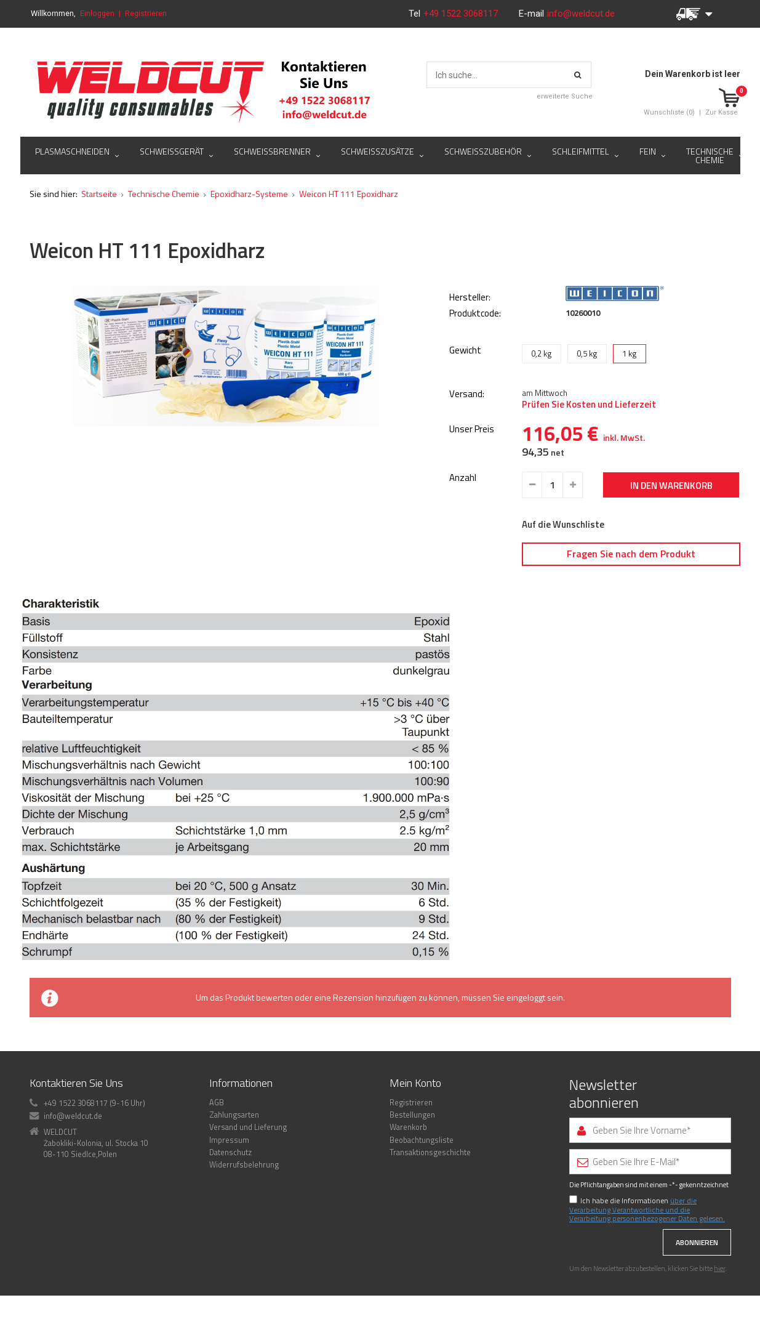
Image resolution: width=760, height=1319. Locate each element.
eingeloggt (525, 997)
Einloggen (97, 13)
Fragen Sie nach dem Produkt (631, 553)
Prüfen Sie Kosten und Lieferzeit (589, 404)
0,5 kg (587, 353)
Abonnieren (697, 1242)
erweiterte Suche (565, 96)
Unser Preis (471, 429)
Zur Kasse (721, 112)
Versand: (466, 394)
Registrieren (146, 13)
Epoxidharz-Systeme (249, 193)
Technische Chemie (163, 193)
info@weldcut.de (581, 13)
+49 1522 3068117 (461, 13)
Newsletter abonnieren (604, 1093)
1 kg (629, 353)
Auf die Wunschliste (563, 524)
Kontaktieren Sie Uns (76, 1083)
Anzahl (462, 478)
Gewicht (465, 350)
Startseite (99, 193)
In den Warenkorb (671, 485)
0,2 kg (541, 353)
